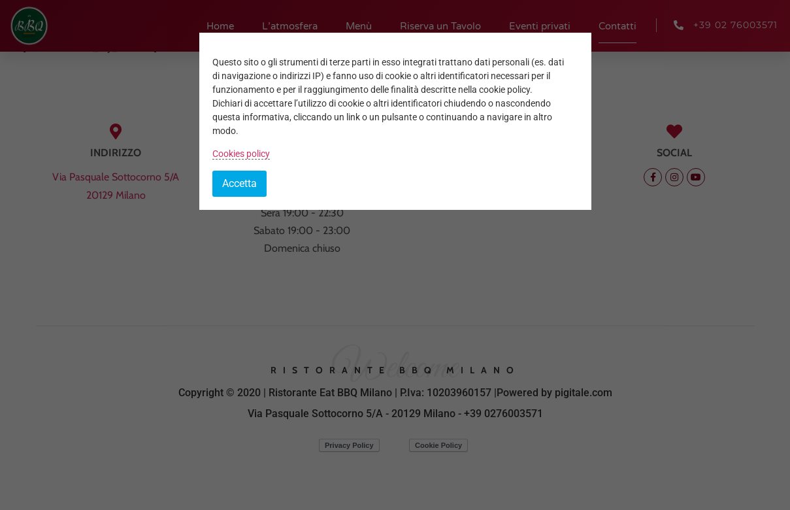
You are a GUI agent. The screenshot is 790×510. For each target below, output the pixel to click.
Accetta (239, 183)
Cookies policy (241, 153)
